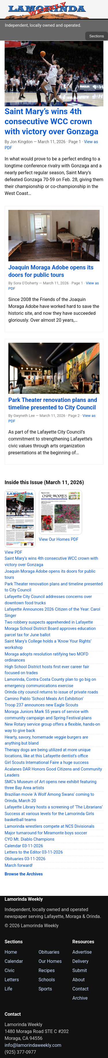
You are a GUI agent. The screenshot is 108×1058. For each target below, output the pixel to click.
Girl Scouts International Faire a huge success (47, 762)
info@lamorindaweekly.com (33, 1045)
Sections (96, 36)
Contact (80, 989)
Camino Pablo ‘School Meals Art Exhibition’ (44, 698)
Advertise (82, 952)
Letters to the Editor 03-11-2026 (34, 852)
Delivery (80, 961)
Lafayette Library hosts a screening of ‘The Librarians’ (54, 807)
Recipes (47, 970)
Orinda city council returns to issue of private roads (51, 692)
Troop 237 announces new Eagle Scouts (41, 705)
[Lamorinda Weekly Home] (47, 9)
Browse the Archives (24, 874)
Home (11, 952)
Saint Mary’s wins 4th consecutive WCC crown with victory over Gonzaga (51, 121)
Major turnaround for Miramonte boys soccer (46, 833)
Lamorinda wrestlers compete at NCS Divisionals (49, 826)
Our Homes (50, 961)
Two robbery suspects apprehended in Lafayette (49, 622)
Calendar (14, 961)
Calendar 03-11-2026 (24, 846)
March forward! (19, 865)
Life (8, 989)
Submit (79, 970)
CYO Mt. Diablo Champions (29, 839)
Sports (45, 989)
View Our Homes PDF (58, 539)
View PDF (13, 552)
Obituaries (49, 952)
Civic (9, 970)
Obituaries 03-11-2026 (25, 858)
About (78, 979)
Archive (80, 998)
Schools (47, 979)
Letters (12, 979)
